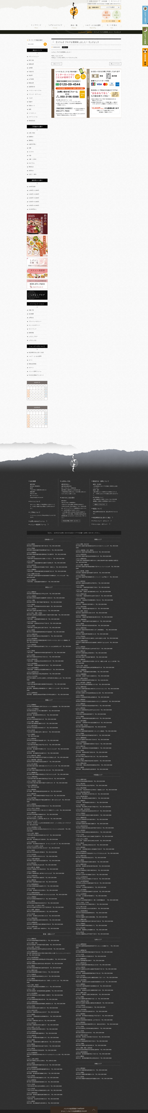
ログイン (31, 367)
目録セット (32, 105)
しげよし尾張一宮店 (32, 943)
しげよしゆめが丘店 (32, 1010)
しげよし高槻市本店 (81, 558)
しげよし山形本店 (31, 608)
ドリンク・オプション (35, 94)
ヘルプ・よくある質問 (35, 356)
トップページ (81, 32)
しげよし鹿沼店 (31, 901)
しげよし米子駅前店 (81, 851)
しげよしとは (32, 340)
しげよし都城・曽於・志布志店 (84, 1047)
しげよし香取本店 (31, 880)
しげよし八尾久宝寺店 (82, 589)
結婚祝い (31, 136)
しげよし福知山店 (80, 651)
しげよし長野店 (31, 1063)
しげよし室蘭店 (31, 561)
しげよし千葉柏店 (31, 871)
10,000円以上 (32, 209)
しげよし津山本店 (80, 783)
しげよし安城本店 (31, 974)
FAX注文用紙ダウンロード (36, 375)
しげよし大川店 (80, 954)
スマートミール (33, 117)
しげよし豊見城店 (80, 1068)
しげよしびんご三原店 (82, 838)
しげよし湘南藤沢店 (32, 772)
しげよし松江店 (80, 868)
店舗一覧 (31, 310)
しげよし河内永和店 (81, 606)
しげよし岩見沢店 (31, 565)
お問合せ (31, 317)
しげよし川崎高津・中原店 (34, 781)
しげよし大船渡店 (31, 596)
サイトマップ (32, 329)
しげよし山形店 (31, 625)
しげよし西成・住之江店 (82, 544)
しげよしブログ (33, 336)
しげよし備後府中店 (81, 817)
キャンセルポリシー (34, 325)
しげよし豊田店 (31, 978)
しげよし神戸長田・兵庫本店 (83, 682)
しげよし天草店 (80, 1026)
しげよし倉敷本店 (80, 800)
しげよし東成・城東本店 (82, 564)
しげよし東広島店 (80, 847)
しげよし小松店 (31, 1084)
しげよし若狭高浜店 (32, 1092)
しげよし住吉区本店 (81, 554)
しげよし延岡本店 (80, 1039)
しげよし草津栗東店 (81, 742)
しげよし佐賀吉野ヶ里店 (82, 1001)
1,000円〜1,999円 (34, 190)
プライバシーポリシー (35, 321)
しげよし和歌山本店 (81, 763)
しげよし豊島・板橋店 (33, 721)
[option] (42, 1104)
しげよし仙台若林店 (32, 638)
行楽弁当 (31, 71)
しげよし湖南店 (80, 729)
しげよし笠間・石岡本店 (33, 909)
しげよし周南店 (80, 898)
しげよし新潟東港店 (32, 1067)
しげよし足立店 (31, 730)
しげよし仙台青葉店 (32, 663)
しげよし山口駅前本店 (82, 877)
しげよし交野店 (80, 632)
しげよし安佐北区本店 (82, 826)
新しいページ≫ (115, 63)
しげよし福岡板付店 (81, 950)
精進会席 (31, 83)
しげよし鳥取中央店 (81, 855)
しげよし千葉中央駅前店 (33, 858)
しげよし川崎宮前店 (32, 776)
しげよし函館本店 (31, 579)
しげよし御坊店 (80, 759)
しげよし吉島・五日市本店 (83, 809)
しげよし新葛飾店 (31, 704)
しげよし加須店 (31, 850)
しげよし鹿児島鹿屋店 (82, 1052)
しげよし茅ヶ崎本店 (32, 764)
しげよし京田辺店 (80, 646)
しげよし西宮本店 (80, 708)
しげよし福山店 (80, 843)
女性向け (31, 170)
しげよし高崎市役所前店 (33, 892)
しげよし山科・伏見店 (82, 665)
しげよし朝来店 (80, 695)
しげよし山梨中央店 (32, 926)
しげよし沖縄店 (80, 1072)
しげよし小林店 (80, 1043)
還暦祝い (31, 140)
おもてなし (32, 163)
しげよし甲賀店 (80, 733)
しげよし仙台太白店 (32, 659)
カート (30, 360)
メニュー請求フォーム (35, 371)
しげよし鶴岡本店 (31, 617)
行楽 (30, 155)
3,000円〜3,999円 (34, 198)
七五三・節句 (32, 174)
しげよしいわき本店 (32, 676)
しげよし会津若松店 (32, 692)
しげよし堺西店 (80, 602)
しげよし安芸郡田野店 (82, 911)
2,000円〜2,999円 (34, 194)
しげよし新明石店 (80, 703)
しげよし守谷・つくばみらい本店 (35, 905)
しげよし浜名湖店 (31, 1031)
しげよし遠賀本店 (80, 971)
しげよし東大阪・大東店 (82, 571)
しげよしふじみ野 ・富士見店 (34, 816)
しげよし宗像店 (80, 997)
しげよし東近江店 (80, 746)
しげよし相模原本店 (32, 785)
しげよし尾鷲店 (31, 1014)
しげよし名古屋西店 (32, 993)
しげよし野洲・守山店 (82, 725)
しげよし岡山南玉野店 (82, 796)
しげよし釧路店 (31, 544)
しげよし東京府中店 (32, 747)
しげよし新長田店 (80, 699)
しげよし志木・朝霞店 (33, 833)
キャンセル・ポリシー (100, 524)
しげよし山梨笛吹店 (32, 922)
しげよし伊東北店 (31, 1035)
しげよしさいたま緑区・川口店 (35, 846)
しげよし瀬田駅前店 (81, 737)
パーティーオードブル (35, 90)
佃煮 (30, 109)
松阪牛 (30, 101)
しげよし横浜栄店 (31, 768)
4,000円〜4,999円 (34, 201)
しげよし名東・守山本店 (33, 947)
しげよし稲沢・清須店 (33, 984)
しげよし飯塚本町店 (81, 958)
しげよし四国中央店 (81, 919)
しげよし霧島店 (80, 1056)
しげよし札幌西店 (31, 552)
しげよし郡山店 (31, 686)
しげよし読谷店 (80, 1076)
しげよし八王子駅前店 (33, 709)
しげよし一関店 (31, 600)
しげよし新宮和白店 (81, 963)
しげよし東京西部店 (32, 713)
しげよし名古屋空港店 (33, 957)
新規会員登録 (32, 364)
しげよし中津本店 (80, 1005)
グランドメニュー (34, 56)
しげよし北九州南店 (81, 988)
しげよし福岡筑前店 (81, 944)
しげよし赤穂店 (80, 712)
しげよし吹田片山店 (81, 594)
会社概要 (31, 314)
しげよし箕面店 (80, 585)
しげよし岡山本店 (80, 805)
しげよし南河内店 (80, 581)
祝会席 (30, 75)
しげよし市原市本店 (32, 875)
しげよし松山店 (80, 932)
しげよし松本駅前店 (32, 1052)
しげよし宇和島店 (80, 923)
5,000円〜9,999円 (34, 205)
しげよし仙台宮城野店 (33, 667)
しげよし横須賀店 (31, 789)
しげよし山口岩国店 (81, 889)
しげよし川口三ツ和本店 (33, 808)
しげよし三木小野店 (81, 691)
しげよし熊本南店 (80, 1022)
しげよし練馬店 (31, 717)
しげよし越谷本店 (31, 812)
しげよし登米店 (31, 650)
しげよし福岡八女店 (81, 992)
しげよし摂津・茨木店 (82, 611)
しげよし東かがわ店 (81, 906)
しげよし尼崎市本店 (81, 686)
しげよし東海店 (31, 997)
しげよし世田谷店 (31, 742)
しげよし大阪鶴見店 (81, 615)
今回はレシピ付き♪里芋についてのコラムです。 (65, 57)
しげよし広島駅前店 (81, 821)
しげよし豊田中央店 (32, 970)
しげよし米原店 (80, 750)
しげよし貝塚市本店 (81, 628)
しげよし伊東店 (31, 1040)
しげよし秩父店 (31, 837)
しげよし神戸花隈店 (81, 720)
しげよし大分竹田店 (81, 1009)
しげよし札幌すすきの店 (33, 573)
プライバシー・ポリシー (101, 521)
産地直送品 (32, 120)
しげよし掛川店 (31, 1048)
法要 (30, 148)
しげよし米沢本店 (31, 621)
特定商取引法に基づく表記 (102, 517)
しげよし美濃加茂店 (32, 1001)
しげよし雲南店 (80, 860)
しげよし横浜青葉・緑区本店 (34, 759)
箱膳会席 (31, 64)
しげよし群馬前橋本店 (33, 884)
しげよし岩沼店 (31, 655)
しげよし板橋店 (31, 734)
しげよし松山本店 (80, 928)
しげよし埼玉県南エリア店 (34, 827)
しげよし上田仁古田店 (33, 1058)
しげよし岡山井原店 (81, 788)
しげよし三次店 (80, 834)
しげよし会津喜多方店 (33, 672)
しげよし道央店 (31, 556)
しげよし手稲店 (31, 548)
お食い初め (32, 133)
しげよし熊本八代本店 (82, 1035)
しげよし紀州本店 (80, 754)
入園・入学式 (32, 159)
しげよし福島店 (31, 682)
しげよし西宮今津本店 (82, 678)
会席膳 (30, 68)
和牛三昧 (31, 60)
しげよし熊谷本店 (31, 841)
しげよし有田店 (80, 767)
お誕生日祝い (32, 144)
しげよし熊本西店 (80, 1013)
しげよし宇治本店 (80, 636)
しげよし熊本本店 (80, 1018)
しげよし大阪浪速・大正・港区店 (84, 550)
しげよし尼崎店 (80, 716)
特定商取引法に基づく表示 (36, 352)
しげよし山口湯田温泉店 (82, 881)
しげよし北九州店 (80, 975)
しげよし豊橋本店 (31, 938)
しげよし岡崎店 (31, 966)
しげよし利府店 (31, 630)
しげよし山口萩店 (80, 885)
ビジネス (31, 151)
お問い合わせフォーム (37, 521)
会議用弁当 (32, 86)
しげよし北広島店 (80, 830)
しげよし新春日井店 (32, 951)
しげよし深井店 (80, 623)
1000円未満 (32, 186)
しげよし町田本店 (31, 738)
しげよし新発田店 (31, 1080)
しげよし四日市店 (31, 1023)
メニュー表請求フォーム (38, 524)
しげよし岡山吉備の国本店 (83, 792)
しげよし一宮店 (31, 989)
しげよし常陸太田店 (32, 918)
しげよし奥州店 (31, 604)
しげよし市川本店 (31, 854)
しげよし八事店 (31, 961)
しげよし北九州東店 (81, 980)
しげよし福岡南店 (80, 984)
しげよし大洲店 (80, 915)
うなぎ (30, 98)
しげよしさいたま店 (32, 821)
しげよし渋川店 (31, 888)
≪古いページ (56, 63)
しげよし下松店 (80, 872)
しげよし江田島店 (80, 813)
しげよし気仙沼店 (31, 644)
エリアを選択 (110, 7)
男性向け (31, 167)
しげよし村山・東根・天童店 (34, 613)
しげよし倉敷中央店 (81, 779)
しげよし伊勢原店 (31, 804)
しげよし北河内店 (80, 598)
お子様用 (31, 79)
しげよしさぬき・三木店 (82, 902)
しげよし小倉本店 (80, 967)
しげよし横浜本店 (31, 793)
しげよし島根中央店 (81, 864)
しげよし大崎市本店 (32, 634)
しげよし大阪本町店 (81, 619)
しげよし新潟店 (31, 1075)
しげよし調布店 (31, 751)
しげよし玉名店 (80, 1030)
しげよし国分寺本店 (32, 726)
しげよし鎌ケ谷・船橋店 (33, 867)
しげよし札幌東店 (31, 569)
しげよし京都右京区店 (82, 640)
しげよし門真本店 (80, 575)
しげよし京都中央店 (81, 655)
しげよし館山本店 (31, 863)
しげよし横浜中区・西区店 (34, 755)
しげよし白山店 (31, 1088)
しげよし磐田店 (31, 1044)
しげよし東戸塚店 (31, 798)
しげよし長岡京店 (80, 659)
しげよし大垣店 (31, 1006)
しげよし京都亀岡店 (81, 670)
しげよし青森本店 (31, 591)
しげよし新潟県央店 (32, 1071)
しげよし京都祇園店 (81, 674)
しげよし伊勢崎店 (31, 897)
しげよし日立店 (31, 914)
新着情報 (89, 32)
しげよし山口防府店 (81, 894)
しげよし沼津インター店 (33, 1027)
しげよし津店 (30, 1018)
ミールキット (32, 113)
